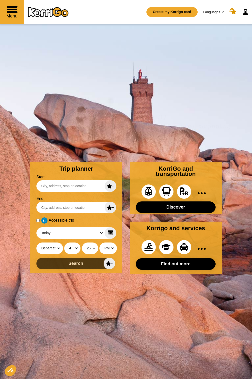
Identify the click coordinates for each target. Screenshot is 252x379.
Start (40, 177)
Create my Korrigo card (172, 12)
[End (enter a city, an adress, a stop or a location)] (76, 207)
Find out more (175, 263)
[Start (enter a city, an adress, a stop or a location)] (76, 186)
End (39, 199)
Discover (175, 207)
